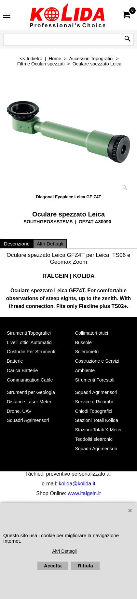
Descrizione (17, 243)
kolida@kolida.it (77, 483)
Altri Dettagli (50, 243)
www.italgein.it (84, 493)
